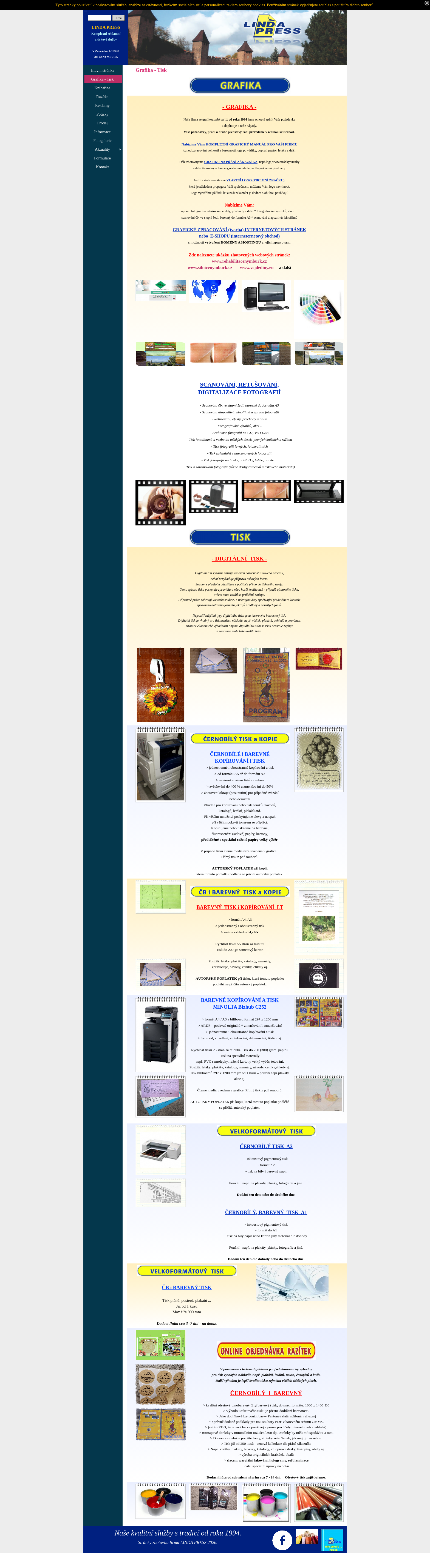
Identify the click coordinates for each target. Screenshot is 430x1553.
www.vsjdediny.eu (257, 267)
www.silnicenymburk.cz (210, 267)
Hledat (118, 17)
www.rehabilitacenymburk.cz (239, 261)
